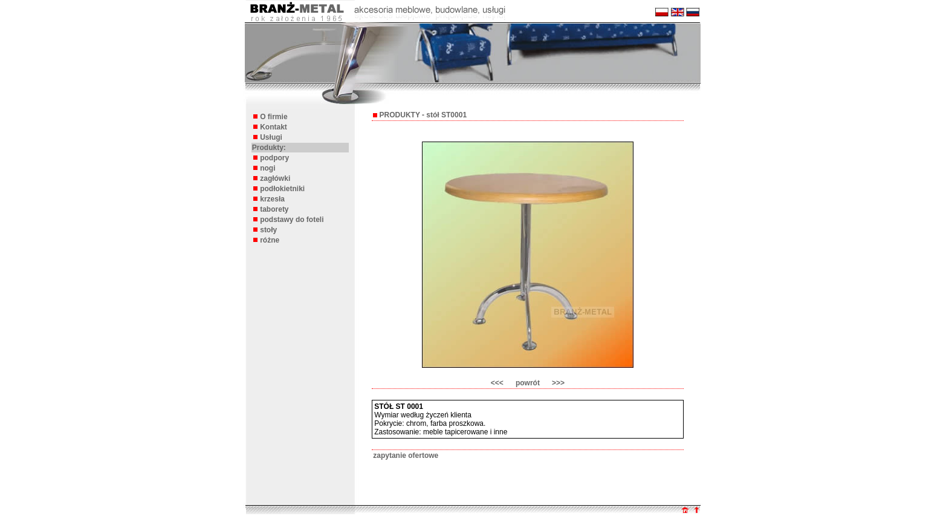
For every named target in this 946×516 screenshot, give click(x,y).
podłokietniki (282, 189)
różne (269, 240)
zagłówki (275, 178)
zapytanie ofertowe (405, 455)
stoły (268, 230)
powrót (528, 383)
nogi (267, 168)
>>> (558, 383)
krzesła (272, 199)
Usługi (271, 137)
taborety (274, 209)
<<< (497, 383)
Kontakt (273, 127)
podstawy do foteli (291, 219)
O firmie (273, 117)
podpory (274, 158)
